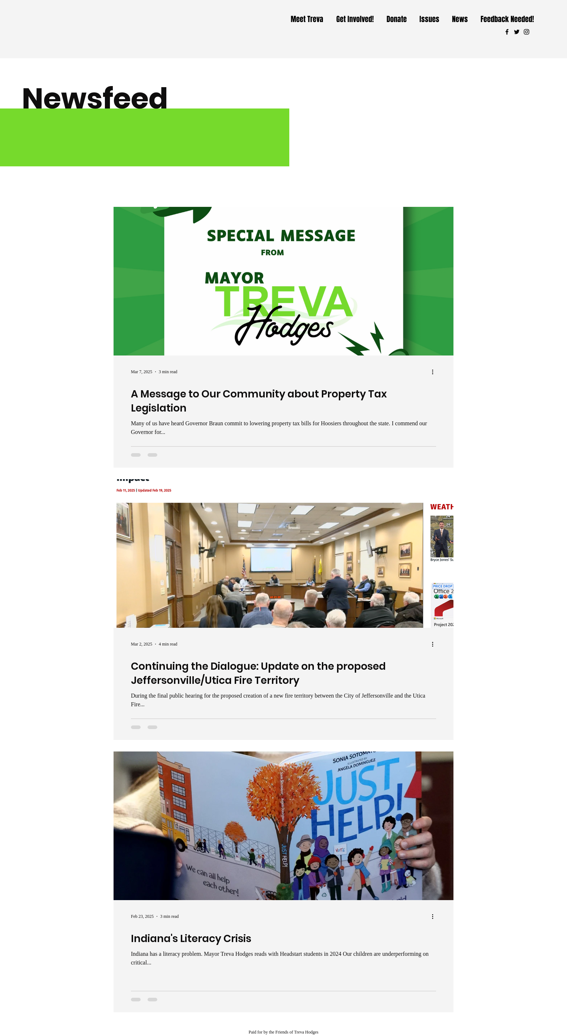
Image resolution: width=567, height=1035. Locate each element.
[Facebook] (507, 31)
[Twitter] (516, 31)
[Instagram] (526, 31)
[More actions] (435, 371)
